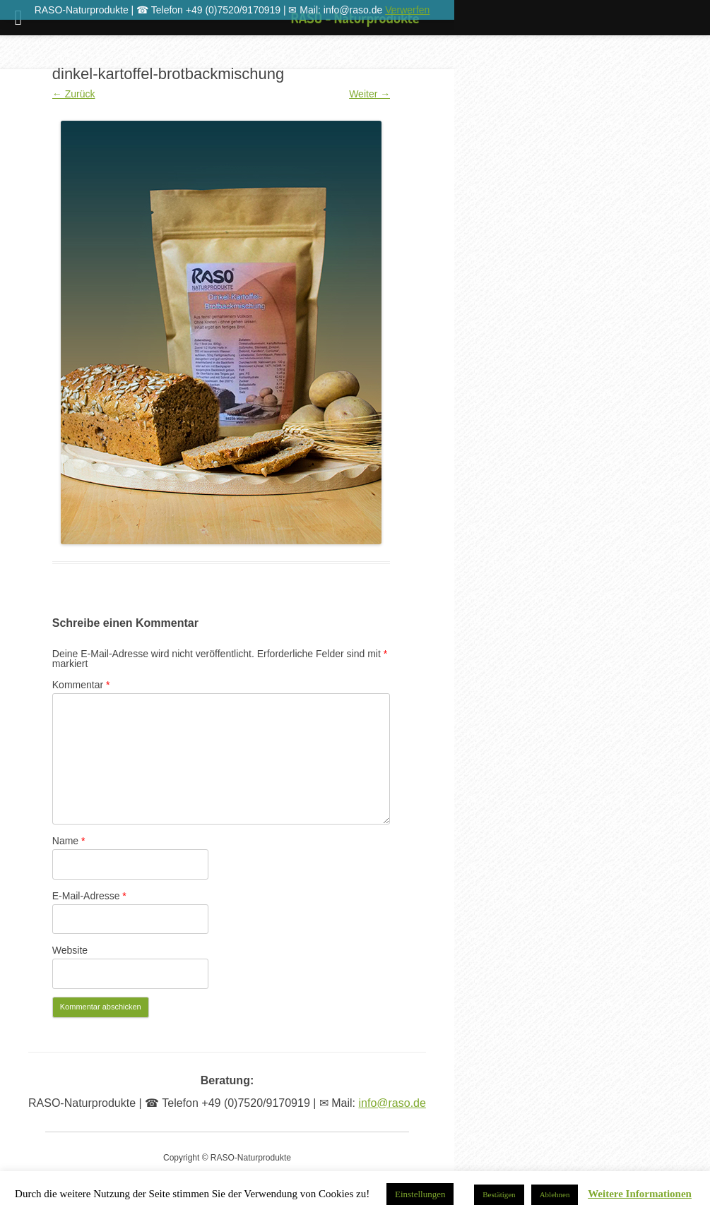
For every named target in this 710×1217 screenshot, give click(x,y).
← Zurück (73, 94)
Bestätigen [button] (499, 1194)
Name (68, 840)
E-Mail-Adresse (89, 895)
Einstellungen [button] (420, 1194)
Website (70, 950)
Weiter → (369, 94)
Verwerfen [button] (407, 10)
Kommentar (81, 684)
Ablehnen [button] (555, 1194)
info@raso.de (392, 1103)
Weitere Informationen (640, 1194)
